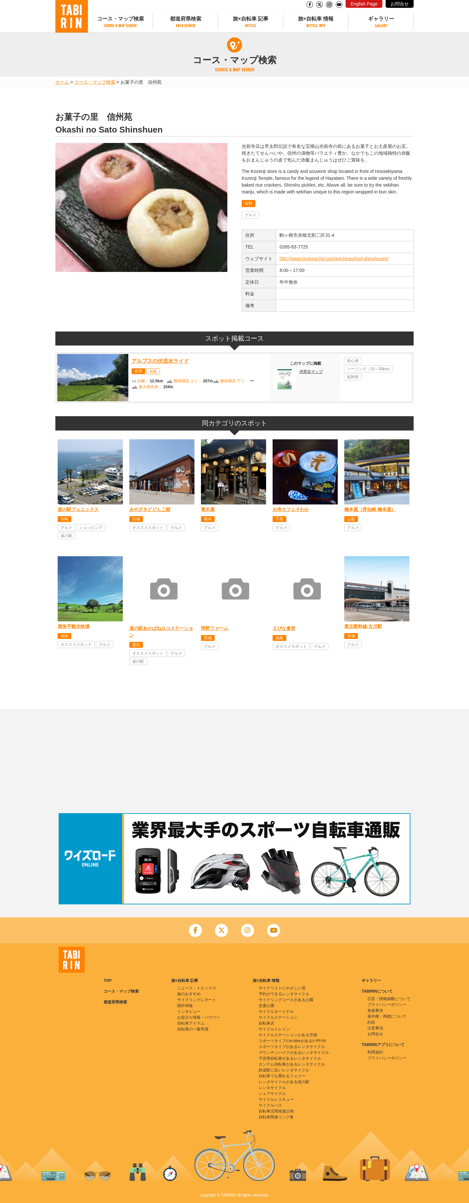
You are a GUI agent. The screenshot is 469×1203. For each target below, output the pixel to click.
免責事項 (375, 1010)
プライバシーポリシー (386, 1004)
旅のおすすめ (189, 994)
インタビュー (189, 1011)
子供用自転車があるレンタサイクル (290, 1058)
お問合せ (400, 4)
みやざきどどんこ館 (149, 509)
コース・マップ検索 (120, 18)
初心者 (353, 361)
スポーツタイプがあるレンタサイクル (292, 1046)
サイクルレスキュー (276, 1099)
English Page (363, 4)
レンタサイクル (272, 1087)
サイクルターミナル (276, 1011)
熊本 (208, 519)
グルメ (250, 215)
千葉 (279, 519)
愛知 (136, 645)
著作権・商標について (386, 1016)
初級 (153, 371)
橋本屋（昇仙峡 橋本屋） (370, 509)
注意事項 (375, 1028)
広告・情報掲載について (388, 999)
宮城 (136, 519)
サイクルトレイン (274, 1029)
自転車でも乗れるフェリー (282, 1076)
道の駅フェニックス (78, 509)
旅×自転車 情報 (316, 18)
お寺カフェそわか (291, 509)
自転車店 (266, 1023)
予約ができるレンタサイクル (284, 994)
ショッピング (91, 527)
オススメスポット (147, 527)
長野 (248, 203)
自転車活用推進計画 (276, 1111)
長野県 (353, 377)
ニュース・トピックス (196, 988)
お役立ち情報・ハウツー (198, 1017)
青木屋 (208, 509)
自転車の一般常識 (192, 1029)
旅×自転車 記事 (251, 18)
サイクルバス (270, 1105)
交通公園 (266, 1005)
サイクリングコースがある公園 (286, 1000)
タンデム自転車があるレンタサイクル (292, 1064)
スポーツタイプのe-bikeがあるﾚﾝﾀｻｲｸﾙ (292, 1041)
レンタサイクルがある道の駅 (284, 1082)
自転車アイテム (191, 1023)
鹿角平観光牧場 (74, 626)
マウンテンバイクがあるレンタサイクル (294, 1052)
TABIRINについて (377, 991)
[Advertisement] (234, 761)
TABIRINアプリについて (383, 1044)
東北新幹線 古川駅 (363, 626)
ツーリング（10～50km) (368, 369)
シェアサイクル (272, 1093)
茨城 (208, 638)
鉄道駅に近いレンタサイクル (284, 1070)
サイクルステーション (278, 1017)
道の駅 (66, 535)
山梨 (351, 519)
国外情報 (185, 1005)
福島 (64, 636)
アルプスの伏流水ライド (160, 361)
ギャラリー (381, 18)
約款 (371, 1022)
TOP (107, 980)
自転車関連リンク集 (276, 1117)
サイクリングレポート (196, 1000)
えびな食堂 (284, 628)
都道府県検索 (185, 18)
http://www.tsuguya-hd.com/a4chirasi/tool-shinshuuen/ (334, 258)
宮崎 (64, 519)
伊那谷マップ (311, 371)
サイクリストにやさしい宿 (282, 988)
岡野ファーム (214, 628)
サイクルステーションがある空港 (288, 1035)
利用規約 (375, 1052)
